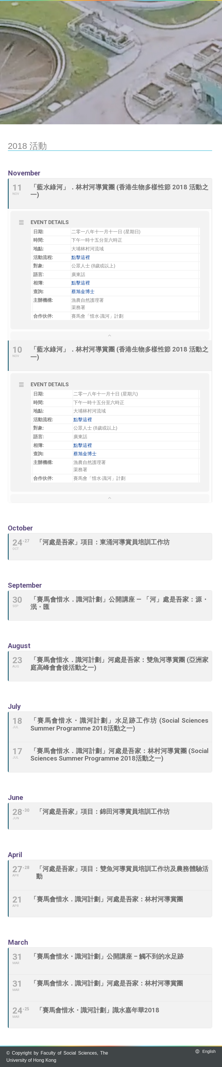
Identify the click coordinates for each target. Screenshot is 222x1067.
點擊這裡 (80, 257)
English (205, 1051)
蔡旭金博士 (83, 291)
